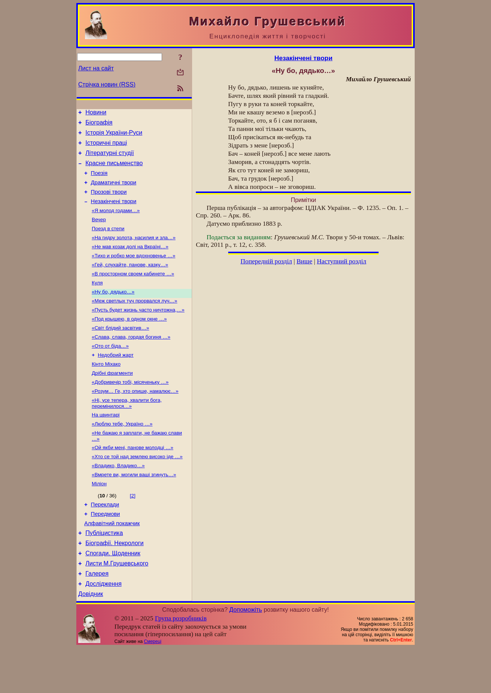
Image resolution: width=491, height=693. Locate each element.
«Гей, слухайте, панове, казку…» (130, 281)
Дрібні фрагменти (112, 398)
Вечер (99, 232)
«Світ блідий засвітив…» (120, 350)
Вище (304, 261)
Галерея (96, 616)
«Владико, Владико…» (118, 498)
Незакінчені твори (113, 213)
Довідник (90, 639)
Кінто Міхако (106, 389)
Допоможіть (245, 655)
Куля (97, 301)
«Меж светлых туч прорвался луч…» (134, 320)
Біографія (98, 125)
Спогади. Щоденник (112, 594)
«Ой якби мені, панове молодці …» (132, 478)
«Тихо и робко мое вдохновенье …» (133, 271)
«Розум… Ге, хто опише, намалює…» (135, 418)
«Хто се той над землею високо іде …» (137, 488)
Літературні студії (109, 158)
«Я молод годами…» (116, 222)
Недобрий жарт (115, 379)
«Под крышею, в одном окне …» (129, 340)
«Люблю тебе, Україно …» (122, 453)
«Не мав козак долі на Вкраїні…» (130, 261)
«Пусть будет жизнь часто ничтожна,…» (138, 330)
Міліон (99, 517)
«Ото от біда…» (110, 369)
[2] (132, 529)
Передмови (105, 550)
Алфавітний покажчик (112, 561)
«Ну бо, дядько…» (113, 310)
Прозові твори (109, 202)
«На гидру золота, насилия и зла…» (134, 252)
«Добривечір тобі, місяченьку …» (130, 408)
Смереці (152, 686)
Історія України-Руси (113, 136)
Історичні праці (106, 147)
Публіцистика (104, 571)
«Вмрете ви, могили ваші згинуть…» (134, 508)
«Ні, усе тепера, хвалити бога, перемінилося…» (127, 431)
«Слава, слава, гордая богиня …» (131, 359)
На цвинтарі (106, 443)
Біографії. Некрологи (114, 582)
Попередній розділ (266, 261)
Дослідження (103, 628)
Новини (95, 113)
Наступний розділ (341, 261)
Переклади (105, 539)
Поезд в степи (108, 242)
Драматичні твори (113, 191)
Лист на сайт (96, 68)
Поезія (99, 181)
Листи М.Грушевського (116, 605)
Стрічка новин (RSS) (106, 84)
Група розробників (181, 663)
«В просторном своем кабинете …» (133, 291)
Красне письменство (114, 170)
